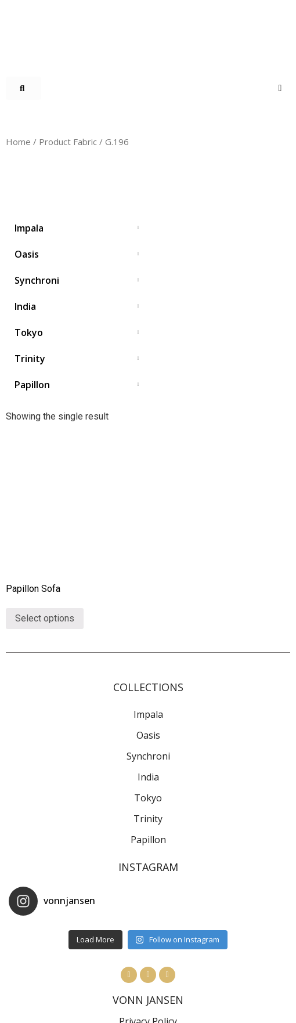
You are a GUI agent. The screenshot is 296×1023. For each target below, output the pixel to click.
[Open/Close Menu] (280, 88)
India (148, 777)
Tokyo (148, 797)
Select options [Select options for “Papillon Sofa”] (44, 618)
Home (18, 141)
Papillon (148, 839)
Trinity (148, 818)
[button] (23, 88)
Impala (148, 714)
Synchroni (148, 756)
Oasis (148, 735)
